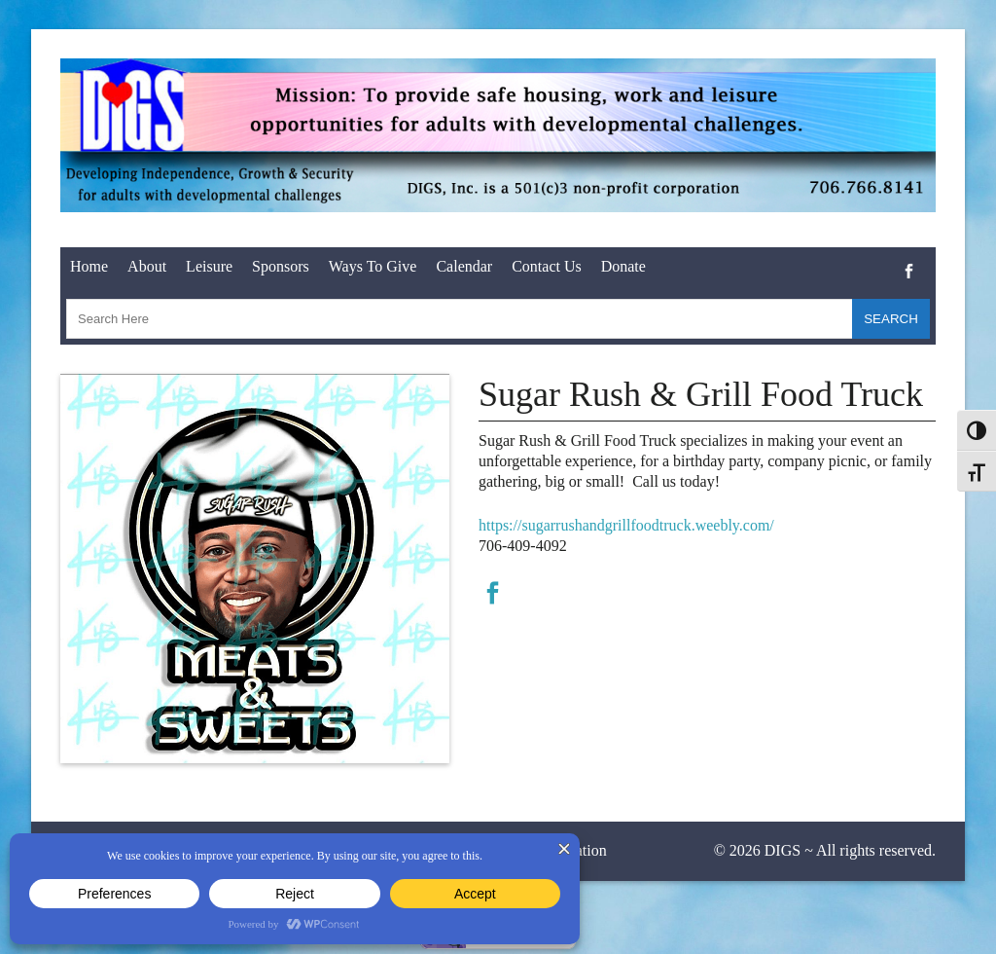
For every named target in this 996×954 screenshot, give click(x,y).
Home (89, 266)
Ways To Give (373, 266)
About (146, 266)
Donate (623, 266)
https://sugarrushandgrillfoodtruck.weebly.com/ (626, 525)
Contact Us (547, 266)
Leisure (209, 266)
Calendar (464, 266)
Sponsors (280, 266)
